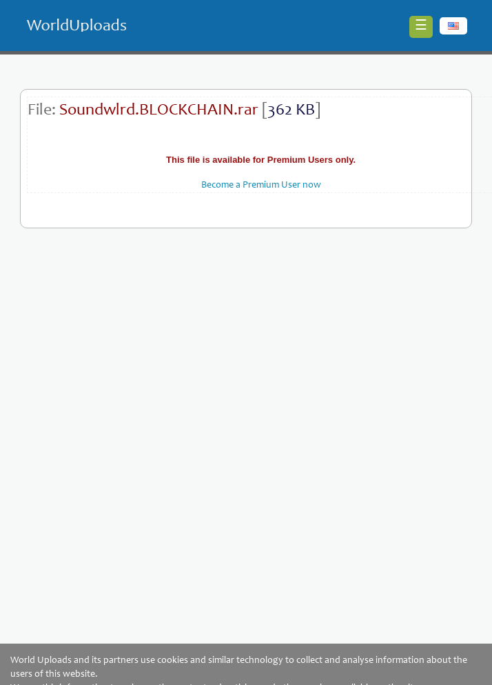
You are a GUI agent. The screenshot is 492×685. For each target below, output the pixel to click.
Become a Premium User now (261, 185)
